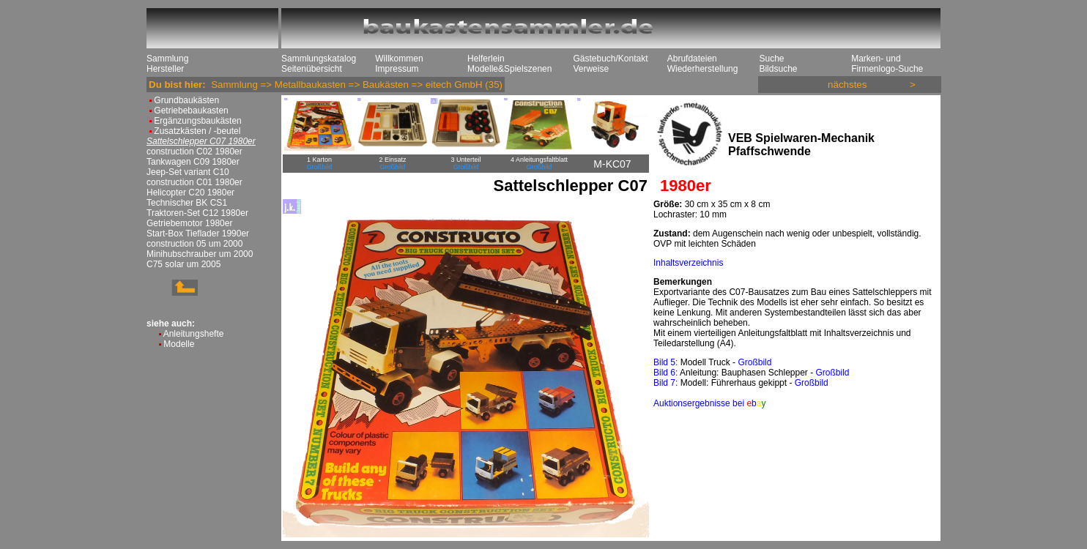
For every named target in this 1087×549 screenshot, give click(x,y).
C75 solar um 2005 (183, 264)
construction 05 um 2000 (194, 244)
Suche (771, 58)
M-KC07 (612, 164)
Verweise (591, 69)
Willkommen (399, 58)
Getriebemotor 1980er (189, 223)
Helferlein (486, 58)
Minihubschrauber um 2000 (199, 254)
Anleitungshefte (193, 334)
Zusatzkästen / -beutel (197, 131)
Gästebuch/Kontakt (610, 58)
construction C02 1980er (194, 151)
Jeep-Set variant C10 (187, 172)
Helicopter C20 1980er (190, 192)
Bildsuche (778, 69)
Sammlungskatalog (318, 58)
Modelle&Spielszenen (509, 69)
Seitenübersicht (311, 69)
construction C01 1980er (194, 182)
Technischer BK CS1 (186, 203)
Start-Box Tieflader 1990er (197, 233)
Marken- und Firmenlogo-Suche (887, 63)
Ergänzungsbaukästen (197, 121)
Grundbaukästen (186, 100)
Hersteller (165, 69)
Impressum (396, 69)
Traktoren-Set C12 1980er (197, 213)
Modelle (178, 344)
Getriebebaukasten (191, 110)
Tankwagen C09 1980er (193, 162)
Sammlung (167, 58)
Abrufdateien (692, 58)
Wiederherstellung (702, 69)
